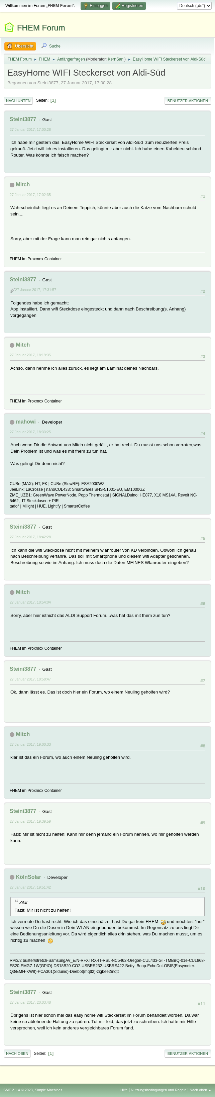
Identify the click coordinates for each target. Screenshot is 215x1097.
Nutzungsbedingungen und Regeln (158, 1090)
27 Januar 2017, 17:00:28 (30, 129)
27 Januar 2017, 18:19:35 (30, 355)
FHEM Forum (41, 27)
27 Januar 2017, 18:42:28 (30, 537)
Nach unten (18, 101)
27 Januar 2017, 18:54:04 (30, 602)
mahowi (26, 422)
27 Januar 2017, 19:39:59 (30, 821)
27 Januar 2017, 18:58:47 (30, 679)
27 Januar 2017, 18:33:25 (30, 432)
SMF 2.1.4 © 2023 (18, 1090)
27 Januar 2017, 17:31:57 (35, 290)
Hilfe (124, 1090)
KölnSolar (28, 877)
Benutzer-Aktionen (188, 101)
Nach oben (17, 1054)
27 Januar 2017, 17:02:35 (30, 195)
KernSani (116, 59)
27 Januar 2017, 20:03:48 (30, 1002)
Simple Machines (48, 1090)
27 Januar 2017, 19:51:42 (30, 887)
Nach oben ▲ (201, 1090)
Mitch (23, 184)
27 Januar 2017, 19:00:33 (30, 744)
